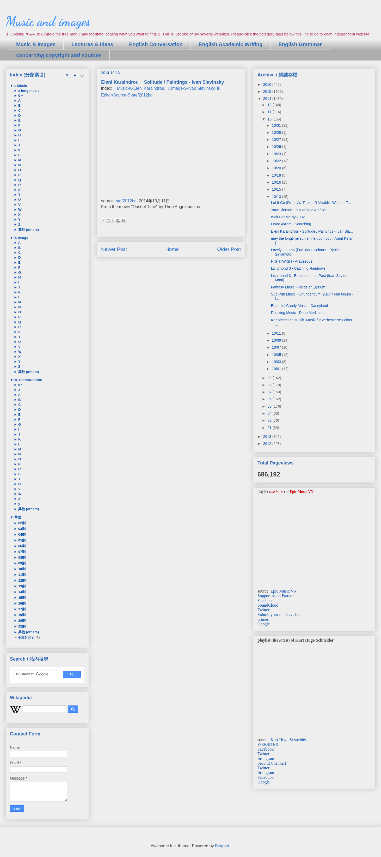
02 (269, 420)
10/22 (277, 161)
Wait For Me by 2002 (288, 217)
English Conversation (156, 44)
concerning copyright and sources (59, 55)
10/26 (277, 146)
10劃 (21, 569)
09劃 (21, 563)
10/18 (277, 175)
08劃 (21, 557)
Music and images (48, 21)
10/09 (277, 340)
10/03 (277, 362)
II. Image (20, 238)
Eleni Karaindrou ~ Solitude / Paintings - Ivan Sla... (312, 231)
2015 (267, 91)
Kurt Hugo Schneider (288, 740)
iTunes (263, 619)
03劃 (21, 529)
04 (269, 413)
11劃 (21, 575)
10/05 (277, 355)
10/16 (277, 182)
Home (172, 249)
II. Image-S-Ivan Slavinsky (191, 88)
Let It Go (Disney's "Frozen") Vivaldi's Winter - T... (311, 203)
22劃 (21, 626)
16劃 (21, 603)
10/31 (277, 125)
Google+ (264, 624)
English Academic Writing (231, 44)
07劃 (21, 552)
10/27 (277, 139)
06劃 (21, 546)
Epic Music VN (284, 591)
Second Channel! (271, 763)
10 (269, 119)
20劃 (21, 621)
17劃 (21, 609)
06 (269, 399)
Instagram (265, 758)
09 (269, 378)
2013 (267, 436)
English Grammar (300, 44)
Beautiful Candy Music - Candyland (299, 306)
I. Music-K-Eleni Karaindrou (138, 88)
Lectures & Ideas (92, 44)
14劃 (21, 592)
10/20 (277, 168)
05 (269, 406)
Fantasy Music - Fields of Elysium (298, 287)
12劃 (21, 580)
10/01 (277, 369)
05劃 (21, 540)
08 (269, 385)
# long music (28, 91)
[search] (36, 674)
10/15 (277, 189)
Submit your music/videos (279, 614)
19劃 (21, 615)
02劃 (21, 523)
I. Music (20, 86)
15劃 (21, 598)
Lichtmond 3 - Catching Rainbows (298, 268)
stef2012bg (126, 201)
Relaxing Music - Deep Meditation (298, 313)
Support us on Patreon (275, 596)
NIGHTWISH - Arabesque (292, 261)
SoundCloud (267, 605)
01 (269, 428)
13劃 (21, 586)
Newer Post (114, 249)
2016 (267, 84)
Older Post (229, 249)
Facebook (265, 600)
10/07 (277, 347)
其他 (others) (28, 230)
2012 (267, 444)
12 (269, 105)
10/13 (277, 197)
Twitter (263, 610)
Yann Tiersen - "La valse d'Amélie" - (300, 210)
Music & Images (36, 44)
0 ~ (20, 96)
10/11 (277, 333)
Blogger (222, 846)
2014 (267, 98)
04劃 (21, 534)
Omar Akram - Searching (291, 224)
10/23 (277, 154)
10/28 (277, 132)
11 (269, 112)
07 (269, 392)
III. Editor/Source (27, 380)
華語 (17, 517)
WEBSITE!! (267, 744)
